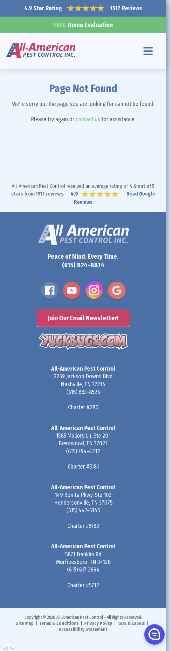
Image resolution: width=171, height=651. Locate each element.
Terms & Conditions (59, 623)
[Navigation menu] (148, 51)
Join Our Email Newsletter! (83, 318)
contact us (88, 119)
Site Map (25, 623)
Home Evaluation (83, 25)
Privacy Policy (98, 623)
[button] (153, 634)
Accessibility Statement (83, 629)
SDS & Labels (132, 623)
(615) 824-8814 (83, 265)
